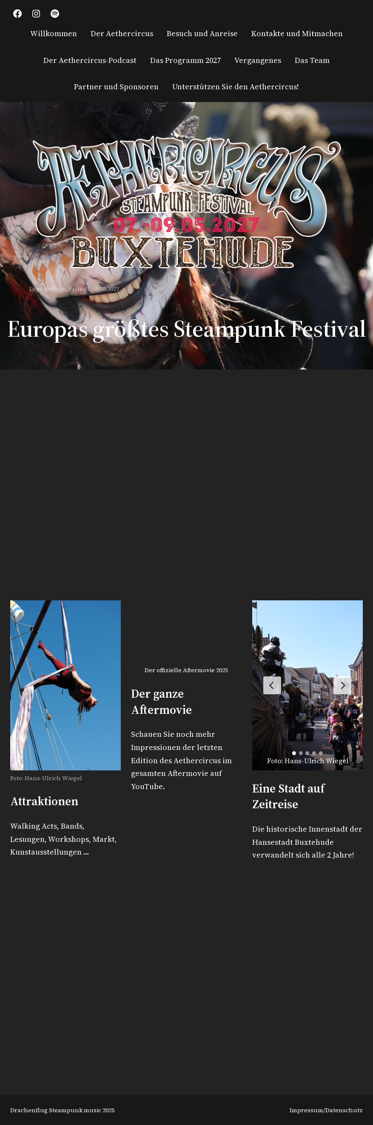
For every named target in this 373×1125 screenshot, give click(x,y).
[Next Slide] (342, 685)
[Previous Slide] (272, 685)
